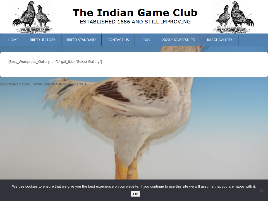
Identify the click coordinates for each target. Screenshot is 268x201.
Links (145, 40)
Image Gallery (219, 40)
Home (13, 40)
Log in (82, 84)
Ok (135, 194)
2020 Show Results (178, 40)
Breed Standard (81, 40)
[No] (261, 190)
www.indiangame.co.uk (53, 84)
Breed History (42, 40)
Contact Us (118, 40)
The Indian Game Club (134, 17)
